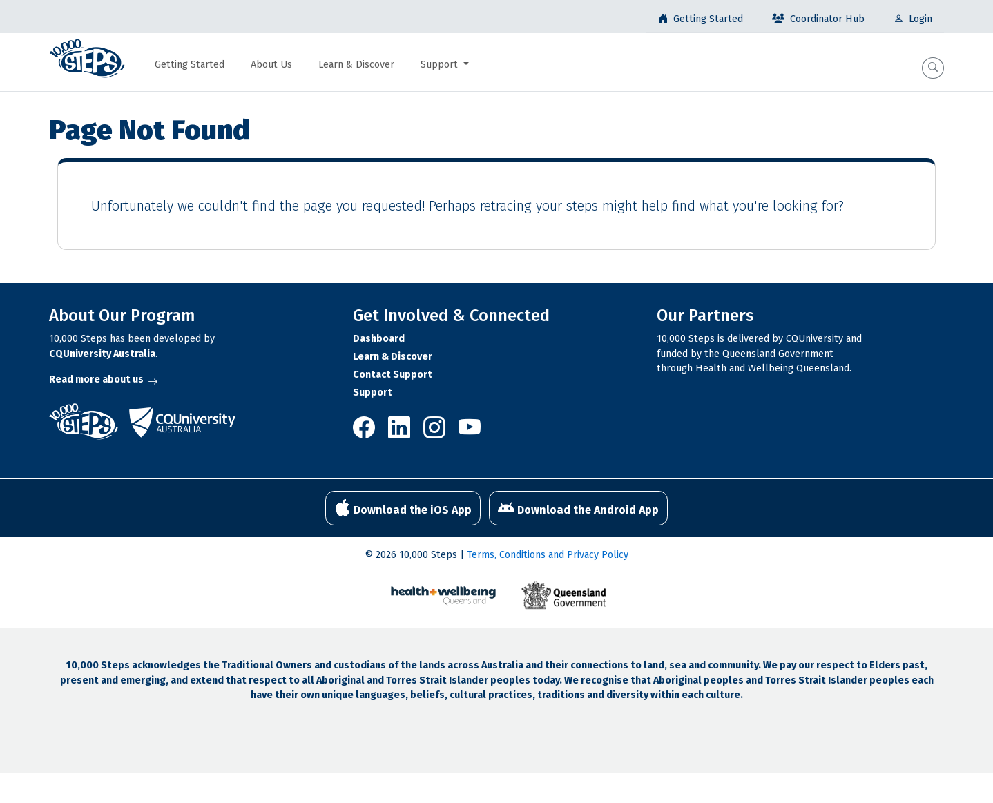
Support (372, 392)
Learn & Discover (392, 356)
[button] (933, 68)
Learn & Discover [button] (356, 64)
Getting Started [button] (189, 64)
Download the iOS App (403, 508)
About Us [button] (271, 64)
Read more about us (103, 379)
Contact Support (392, 374)
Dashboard (379, 339)
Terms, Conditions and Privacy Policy (547, 555)
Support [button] (441, 64)
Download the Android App (578, 508)
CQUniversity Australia (102, 354)
